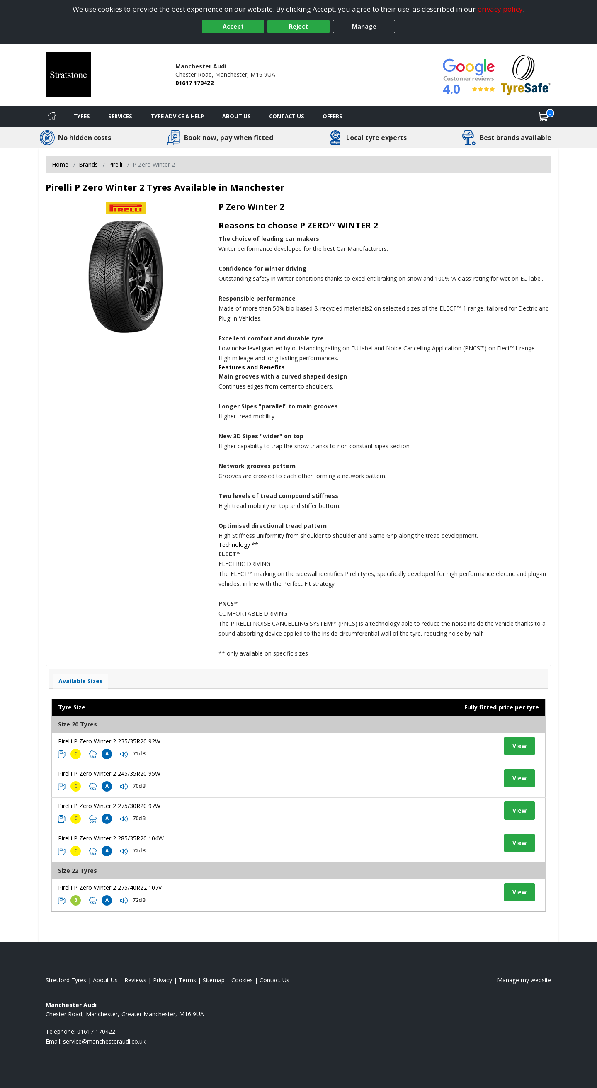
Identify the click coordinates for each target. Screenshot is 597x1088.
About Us (236, 116)
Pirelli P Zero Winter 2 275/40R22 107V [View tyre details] (110, 887)
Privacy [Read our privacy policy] (162, 980)
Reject (298, 26)
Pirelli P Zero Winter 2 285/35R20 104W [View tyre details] (111, 838)
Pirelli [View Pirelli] (115, 164)
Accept (233, 26)
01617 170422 (194, 83)
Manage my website (524, 980)
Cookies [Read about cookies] (242, 980)
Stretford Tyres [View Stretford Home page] (66, 980)
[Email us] (104, 1041)
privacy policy (500, 9)
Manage (364, 26)
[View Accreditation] (525, 74)
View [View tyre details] (519, 746)
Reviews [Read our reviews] (135, 980)
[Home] (51, 116)
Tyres (81, 116)
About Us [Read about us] (105, 980)
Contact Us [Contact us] (286, 116)
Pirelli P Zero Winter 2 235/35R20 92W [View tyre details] (109, 741)
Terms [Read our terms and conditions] (187, 980)
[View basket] (543, 116)
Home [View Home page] (60, 164)
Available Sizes (80, 681)
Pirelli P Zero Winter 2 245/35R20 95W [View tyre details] (109, 773)
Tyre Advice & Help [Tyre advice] (177, 116)
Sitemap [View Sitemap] (214, 980)
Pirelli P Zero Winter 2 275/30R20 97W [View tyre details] (109, 806)
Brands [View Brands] (88, 164)
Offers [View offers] (332, 116)
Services (120, 116)
